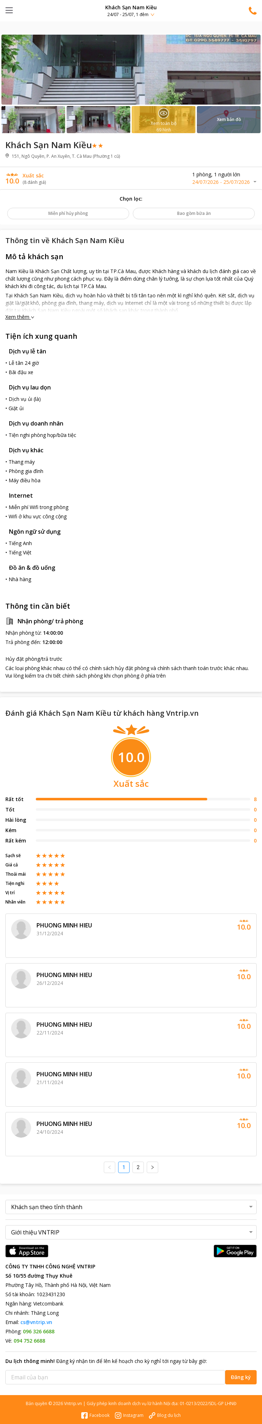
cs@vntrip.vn (36, 1322)
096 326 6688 (38, 1331)
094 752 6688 (29, 1340)
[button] (131, 10)
